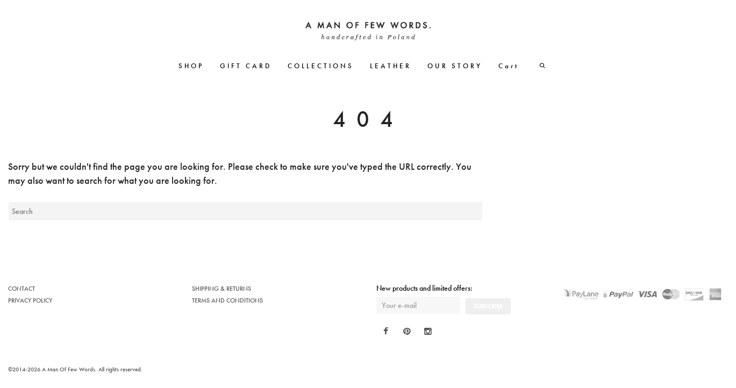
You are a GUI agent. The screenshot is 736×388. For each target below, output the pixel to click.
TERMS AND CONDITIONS (227, 300)
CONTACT (21, 288)
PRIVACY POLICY (30, 300)
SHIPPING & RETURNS (221, 288)
